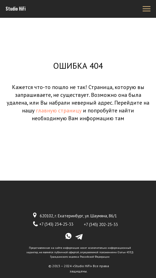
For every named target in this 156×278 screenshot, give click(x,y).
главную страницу (58, 110)
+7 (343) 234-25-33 (56, 224)
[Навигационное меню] (146, 9)
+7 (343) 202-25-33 (101, 224)
